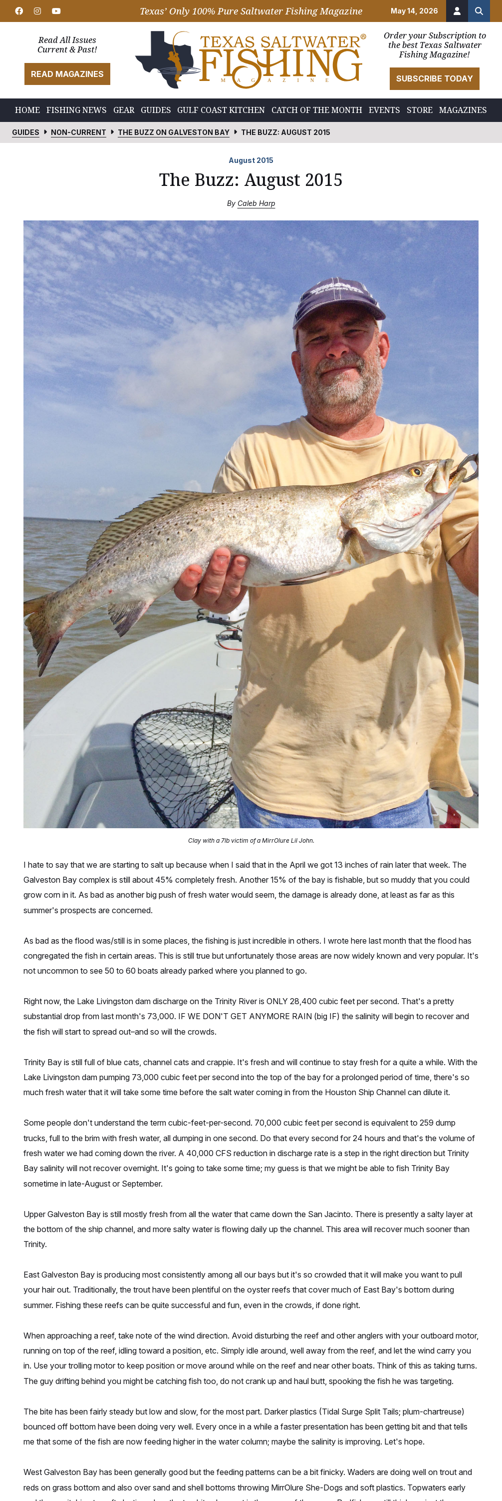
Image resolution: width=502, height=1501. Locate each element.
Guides (25, 132)
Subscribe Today (434, 78)
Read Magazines (67, 74)
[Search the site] (479, 11)
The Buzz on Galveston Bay (174, 132)
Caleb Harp (256, 203)
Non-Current (78, 132)
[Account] (457, 11)
